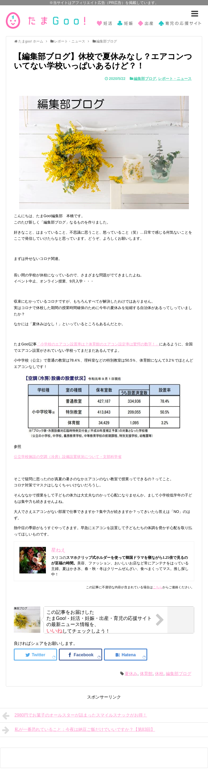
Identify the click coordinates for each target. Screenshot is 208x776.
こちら (157, 587)
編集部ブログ (145, 78)
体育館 (146, 673)
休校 (159, 673)
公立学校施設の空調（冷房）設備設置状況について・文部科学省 (68, 457)
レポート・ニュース (175, 78)
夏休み (131, 673)
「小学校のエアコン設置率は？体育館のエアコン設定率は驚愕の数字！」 (98, 344)
